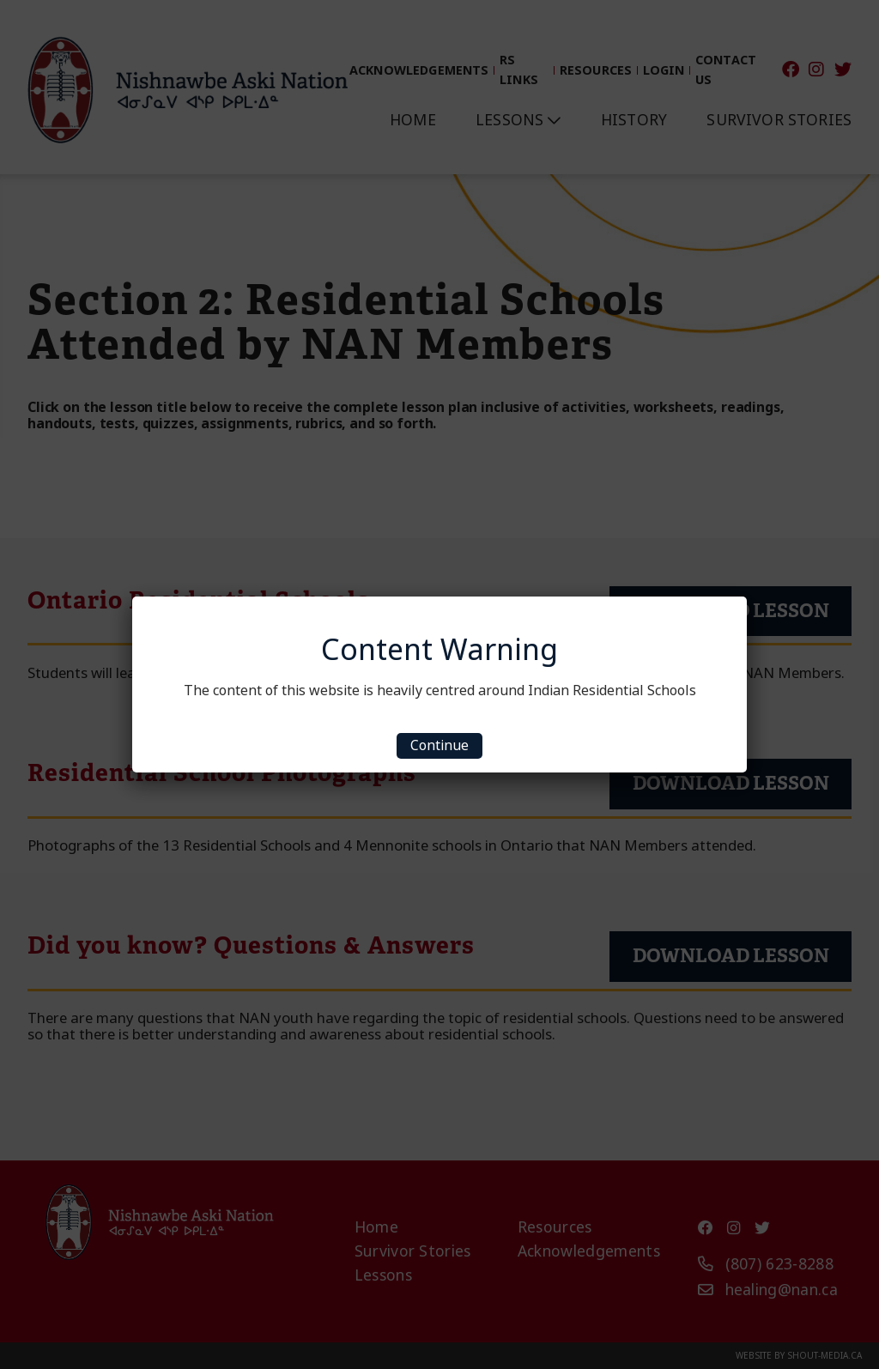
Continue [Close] (439, 745)
